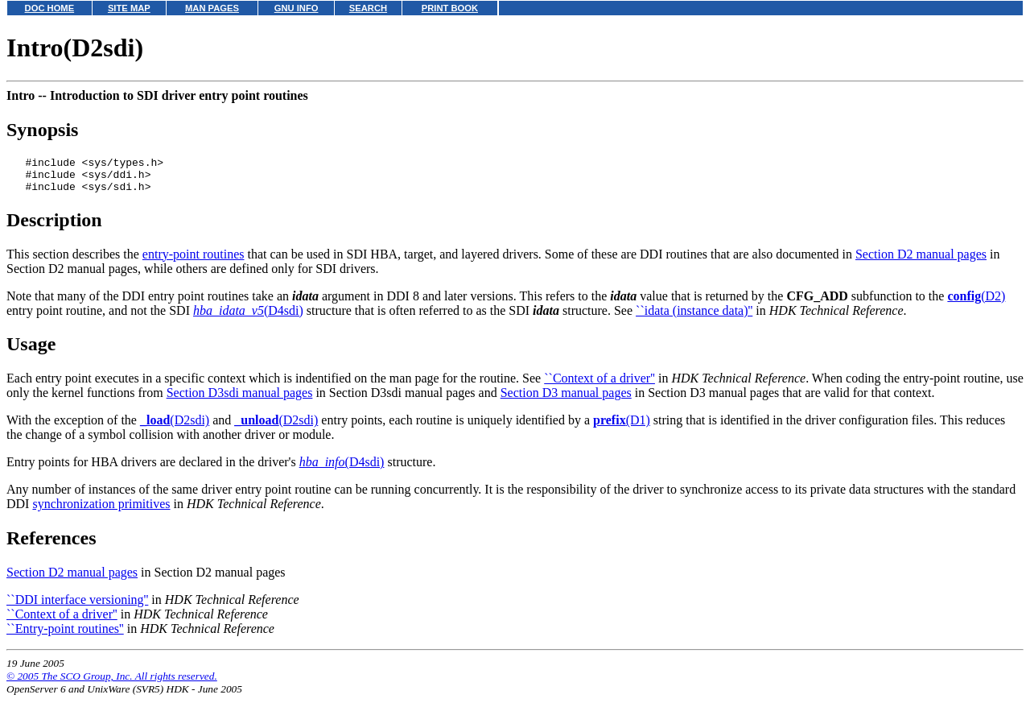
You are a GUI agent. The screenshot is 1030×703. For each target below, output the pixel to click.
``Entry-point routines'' (65, 636)
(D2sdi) (174, 427)
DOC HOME (50, 8)
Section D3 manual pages (566, 400)
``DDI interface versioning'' (77, 607)
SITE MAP (129, 8)
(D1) (621, 427)
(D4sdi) (248, 318)
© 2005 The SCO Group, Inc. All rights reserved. (111, 683)
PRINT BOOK (450, 8)
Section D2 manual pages (921, 261)
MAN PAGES (212, 8)
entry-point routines (193, 261)
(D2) (976, 303)
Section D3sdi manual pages (240, 400)
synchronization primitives (101, 511)
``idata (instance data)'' (694, 318)
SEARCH (368, 8)
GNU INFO (296, 8)
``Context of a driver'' (599, 385)
